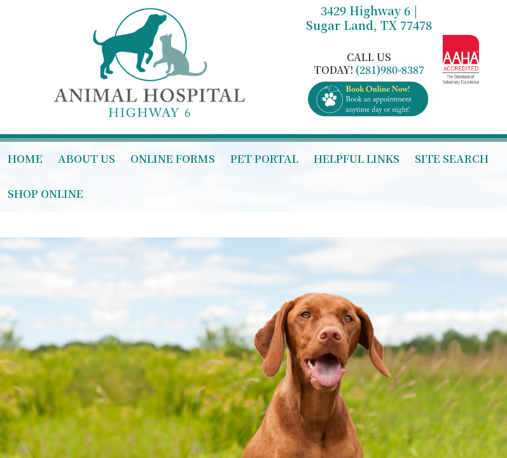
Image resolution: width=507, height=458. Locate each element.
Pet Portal (264, 158)
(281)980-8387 (390, 69)
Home (25, 158)
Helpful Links (356, 158)
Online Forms (172, 158)
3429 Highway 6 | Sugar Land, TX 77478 (369, 17)
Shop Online (45, 193)
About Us (86, 158)
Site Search (452, 158)
